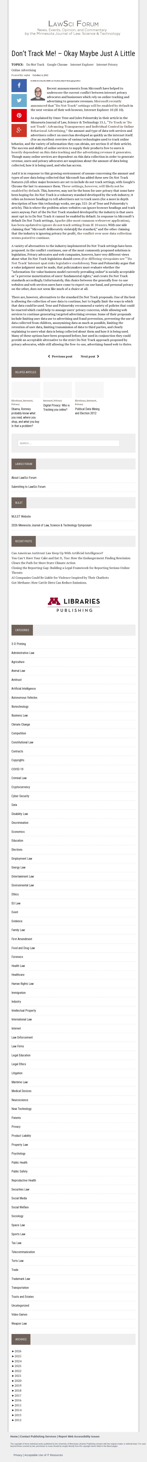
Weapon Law (18, 1322)
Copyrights (17, 759)
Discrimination (19, 822)
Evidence (16, 920)
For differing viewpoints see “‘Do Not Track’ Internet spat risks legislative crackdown (71, 261)
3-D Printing (18, 643)
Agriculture (17, 661)
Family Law (17, 929)
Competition (18, 732)
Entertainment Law (22, 876)
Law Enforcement (21, 1036)
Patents (15, 1117)
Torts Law (17, 1260)
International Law (21, 1018)
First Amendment (21, 938)
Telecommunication (22, 1251)
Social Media (18, 1197)
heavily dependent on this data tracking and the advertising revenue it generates (73, 150)
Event (14, 911)
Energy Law (18, 866)
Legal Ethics (18, 1063)
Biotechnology (19, 705)
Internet (27, 400)
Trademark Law (20, 1278)
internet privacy (106, 64)
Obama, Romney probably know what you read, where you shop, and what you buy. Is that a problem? (25, 417)
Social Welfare (19, 1206)
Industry (16, 1001)
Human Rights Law (22, 983)
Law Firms (17, 1045)
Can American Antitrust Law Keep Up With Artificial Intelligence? (57, 552)
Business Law (19, 715)
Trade (14, 1269)
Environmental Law (22, 884)
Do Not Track (35, 64)
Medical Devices (21, 1090)
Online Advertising (23, 70)
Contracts (17, 750)
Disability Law (19, 813)
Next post (90, 356)
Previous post (60, 356)
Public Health (19, 1162)
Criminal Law (18, 777)
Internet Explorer (81, 64)
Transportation (19, 1287)
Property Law (19, 1144)
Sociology (17, 1215)
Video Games (19, 1314)
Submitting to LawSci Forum (28, 486)
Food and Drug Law (22, 947)
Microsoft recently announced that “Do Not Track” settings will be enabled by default (79, 103)
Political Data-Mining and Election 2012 (87, 411)
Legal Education (20, 1054)
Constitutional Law (22, 741)
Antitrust (16, 679)
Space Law (17, 1224)
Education (17, 840)
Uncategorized (20, 1305)
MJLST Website (20, 516)
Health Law (17, 965)
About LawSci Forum (23, 477)
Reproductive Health (23, 1179)
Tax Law (16, 1242)
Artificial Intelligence (23, 688)
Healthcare (17, 974)
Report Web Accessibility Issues (79, 1435)
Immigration (18, 992)
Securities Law (20, 1188)
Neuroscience (19, 1099)
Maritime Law (19, 1081)
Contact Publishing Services (38, 1435)
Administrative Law (22, 652)
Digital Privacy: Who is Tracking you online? (56, 407)
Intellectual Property (23, 1010)
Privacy (15, 404)
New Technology (21, 1108)
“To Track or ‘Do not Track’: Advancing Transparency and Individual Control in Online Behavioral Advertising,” (81, 126)
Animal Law (18, 670)
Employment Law (21, 857)
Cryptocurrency (20, 786)
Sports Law (18, 1233)
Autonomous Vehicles (24, 697)
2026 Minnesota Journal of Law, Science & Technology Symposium (51, 524)
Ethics (14, 893)
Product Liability (21, 1135)
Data (14, 804)
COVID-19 (17, 768)
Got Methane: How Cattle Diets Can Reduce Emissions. (49, 582)
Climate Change (20, 724)
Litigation (16, 1072)
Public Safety (19, 1170)
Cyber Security (20, 795)
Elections (16, 400)
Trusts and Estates (22, 1296)
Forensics (17, 956)
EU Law (15, 902)
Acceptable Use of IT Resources (43, 1454)
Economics (17, 831)
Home (14, 1435)
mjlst (27, 75)
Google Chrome (57, 64)
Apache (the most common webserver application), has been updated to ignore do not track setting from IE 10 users (73, 222)
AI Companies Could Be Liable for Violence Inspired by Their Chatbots (59, 577)
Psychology (18, 1153)
